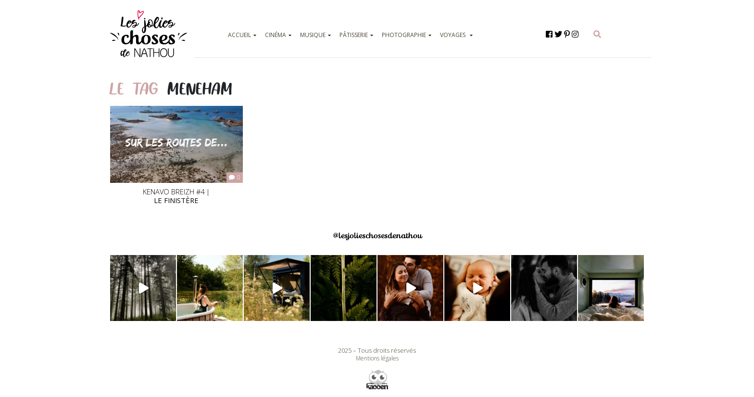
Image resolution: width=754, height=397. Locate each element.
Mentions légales (377, 358)
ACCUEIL (239, 35)
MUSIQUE (313, 35)
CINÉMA (275, 35)
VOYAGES (452, 35)
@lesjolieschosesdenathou (377, 235)
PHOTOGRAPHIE (404, 35)
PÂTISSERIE (353, 35)
